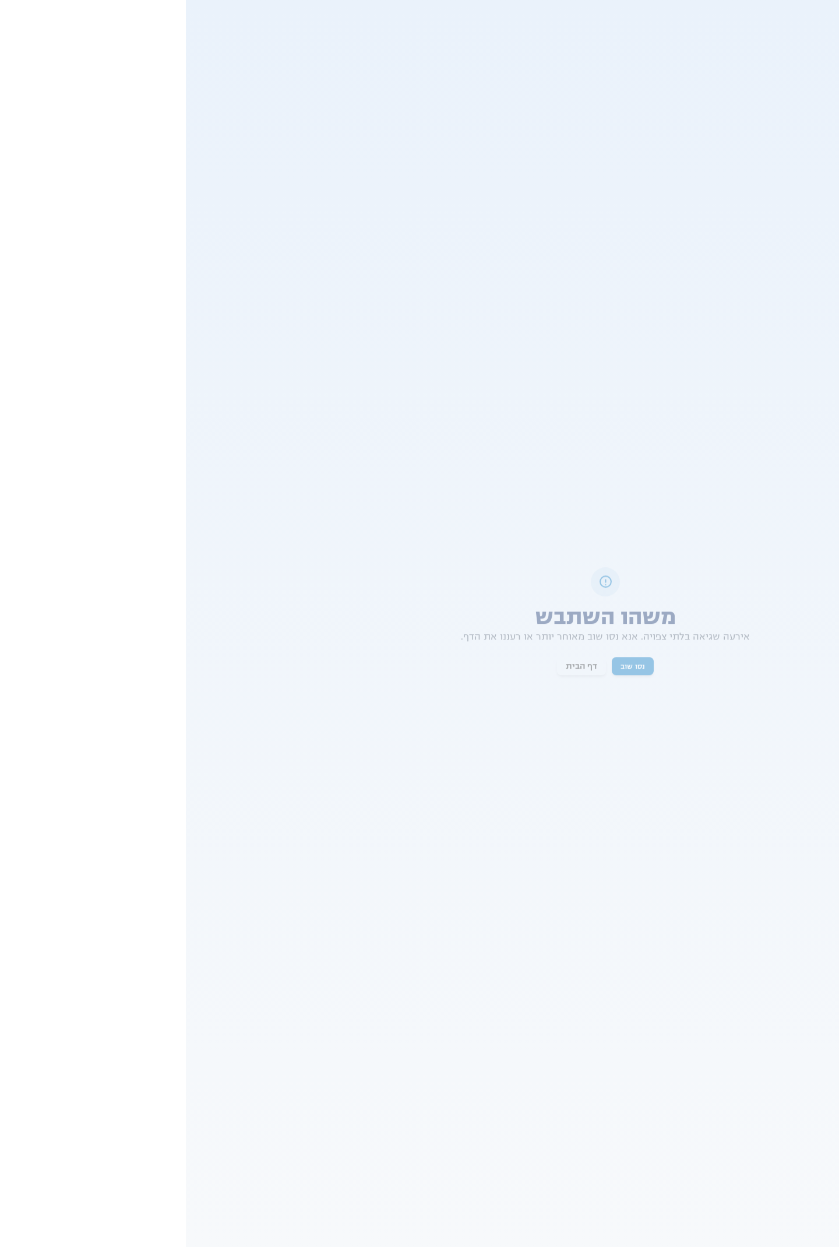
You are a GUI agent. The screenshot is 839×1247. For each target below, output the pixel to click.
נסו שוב (447, 667)
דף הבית (395, 667)
